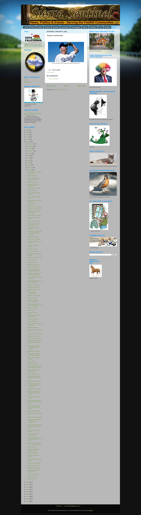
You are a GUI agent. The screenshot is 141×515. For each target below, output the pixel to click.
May (29, 160)
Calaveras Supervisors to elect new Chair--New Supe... (34, 393)
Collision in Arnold (32, 476)
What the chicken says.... (34, 465)
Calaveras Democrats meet (34, 338)
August (30, 153)
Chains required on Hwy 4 (34, 188)
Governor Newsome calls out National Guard (34, 270)
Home (26, 27)
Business (55, 27)
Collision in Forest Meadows (34, 417)
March (29, 165)
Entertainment (75, 27)
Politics (40, 27)
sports (52, 72)
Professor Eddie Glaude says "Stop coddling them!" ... (33, 407)
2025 (27, 132)
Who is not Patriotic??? (33, 267)
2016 (27, 491)
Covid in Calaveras (32, 321)
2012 (27, 501)
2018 (27, 487)
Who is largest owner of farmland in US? (33, 224)
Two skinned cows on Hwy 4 (35, 333)
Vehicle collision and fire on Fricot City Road (34, 281)
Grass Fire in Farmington (34, 239)
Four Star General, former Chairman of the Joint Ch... (34, 342)
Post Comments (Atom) (60, 89)
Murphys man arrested (33, 287)
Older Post (81, 86)
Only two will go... (32, 204)
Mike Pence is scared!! (33, 351)
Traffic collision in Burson (34, 468)
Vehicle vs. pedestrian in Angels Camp (33, 450)
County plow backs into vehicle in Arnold (33, 178)
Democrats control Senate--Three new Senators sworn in (34, 233)
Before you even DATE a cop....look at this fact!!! (34, 443)
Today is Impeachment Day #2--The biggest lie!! (34, 304)
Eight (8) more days (32, 308)
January (30, 169)
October (30, 148)
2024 (27, 134)
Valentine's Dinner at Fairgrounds (32, 185)
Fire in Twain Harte (32, 251)
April (29, 162)
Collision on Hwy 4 (32, 175)
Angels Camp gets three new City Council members (33, 385)
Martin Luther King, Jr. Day (34, 257)
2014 (27, 496)
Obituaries (93, 27)
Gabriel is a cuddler (32, 363)
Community (65, 27)
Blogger (91, 510)
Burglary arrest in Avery (33, 411)
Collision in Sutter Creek (33, 221)
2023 (27, 137)
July (29, 155)
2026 (27, 130)
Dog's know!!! (31, 310)
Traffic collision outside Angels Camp (33, 370)
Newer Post (51, 86)
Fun (100, 27)
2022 (27, 139)
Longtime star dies (32, 262)
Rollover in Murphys (32, 453)
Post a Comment (53, 78)
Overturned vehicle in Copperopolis (33, 434)
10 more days (31, 361)
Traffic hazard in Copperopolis (31, 292)
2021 (27, 141)
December (30, 144)
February (30, 167)
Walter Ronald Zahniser (33, 381)
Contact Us (59, 506)
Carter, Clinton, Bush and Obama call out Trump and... (34, 377)
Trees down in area (32, 249)
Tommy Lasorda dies (32, 373)
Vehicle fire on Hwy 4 (33, 264)
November (30, 146)
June (29, 158)
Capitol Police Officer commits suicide (33, 301)
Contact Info (27, 82)
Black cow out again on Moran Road (33, 315)
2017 (27, 489)
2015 (27, 494)
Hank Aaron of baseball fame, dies (33, 212)
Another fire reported (32, 236)
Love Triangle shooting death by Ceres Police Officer (32, 114)
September (31, 151)
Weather (107, 27)
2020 (27, 482)
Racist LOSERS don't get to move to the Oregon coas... (34, 439)
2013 (27, 499)
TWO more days (31, 260)
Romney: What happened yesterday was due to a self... (34, 402)
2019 (27, 484)
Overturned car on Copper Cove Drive (34, 172)
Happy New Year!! (32, 478)
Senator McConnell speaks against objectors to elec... (34, 426)
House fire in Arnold (32, 474)
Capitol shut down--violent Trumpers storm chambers (34, 421)
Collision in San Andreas (33, 209)
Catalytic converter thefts (34, 389)
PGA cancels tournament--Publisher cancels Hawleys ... (34, 347)
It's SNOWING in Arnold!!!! (34, 215)
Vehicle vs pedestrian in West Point (33, 470)
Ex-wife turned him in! (33, 327)
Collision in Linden (32, 312)
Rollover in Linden (32, 298)
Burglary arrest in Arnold (33, 289)
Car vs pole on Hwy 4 (33, 319)
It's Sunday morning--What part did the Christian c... (34, 366)
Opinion (47, 27)
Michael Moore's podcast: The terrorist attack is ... (34, 354)
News (33, 27)
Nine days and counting (33, 336)
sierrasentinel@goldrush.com (72, 506)
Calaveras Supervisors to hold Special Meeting (34, 274)
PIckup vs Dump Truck (33, 284)
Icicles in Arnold (31, 190)
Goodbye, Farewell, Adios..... (32, 246)
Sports (85, 27)
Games (26, 80)
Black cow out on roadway (34, 206)
